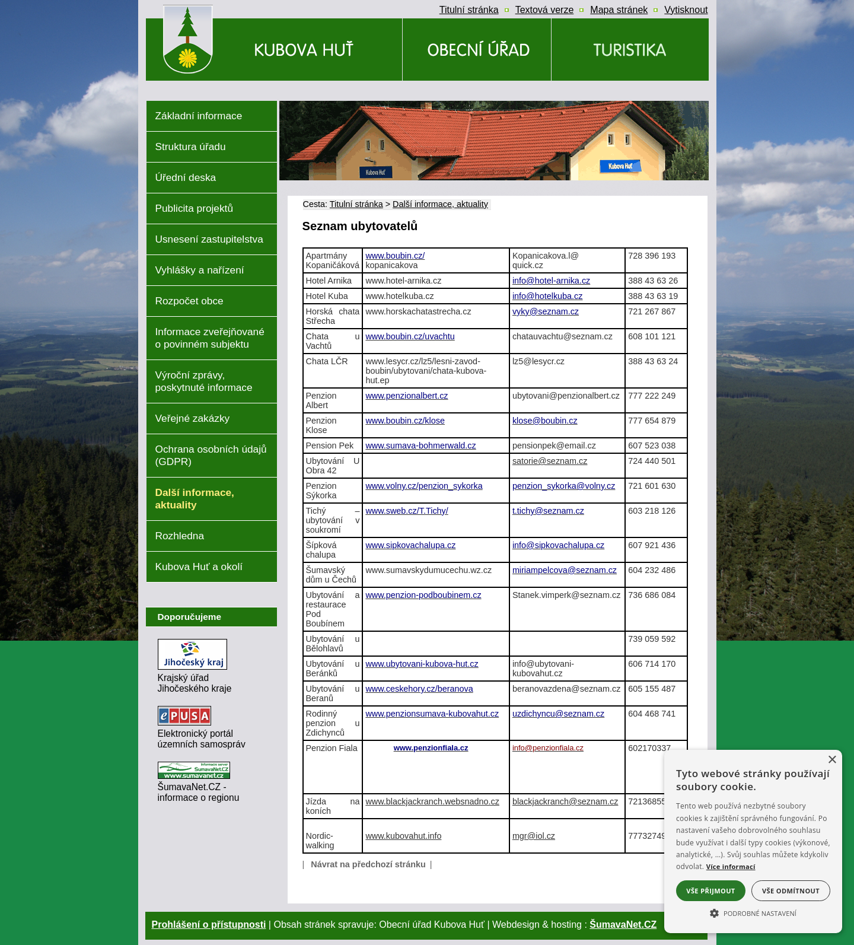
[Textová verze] (544, 10)
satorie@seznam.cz (550, 461)
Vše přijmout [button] (710, 890)
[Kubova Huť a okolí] (630, 49)
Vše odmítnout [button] (791, 890)
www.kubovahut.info (403, 836)
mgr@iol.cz (533, 836)
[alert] (753, 841)
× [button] (831, 760)
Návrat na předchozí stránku (368, 864)
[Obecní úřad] (477, 49)
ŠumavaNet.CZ (623, 924)
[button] (753, 912)
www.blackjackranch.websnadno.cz (432, 801)
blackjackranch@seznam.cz (565, 801)
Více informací (731, 866)
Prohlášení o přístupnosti (209, 924)
